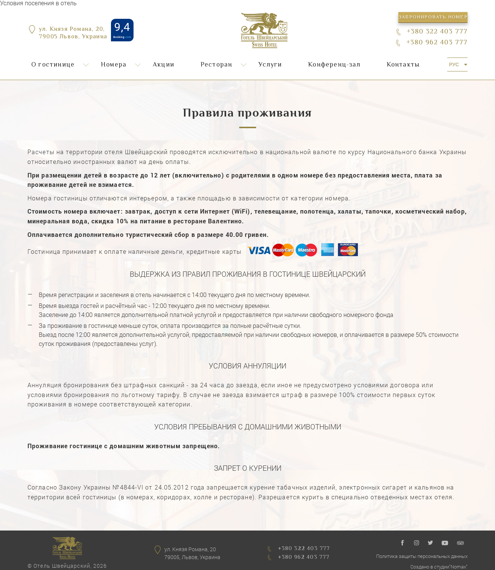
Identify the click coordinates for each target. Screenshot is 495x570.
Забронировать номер (433, 17)
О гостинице (52, 65)
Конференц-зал (334, 65)
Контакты (403, 65)
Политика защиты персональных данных (422, 556)
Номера (113, 65)
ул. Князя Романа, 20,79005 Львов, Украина (73, 34)
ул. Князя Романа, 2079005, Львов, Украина (192, 553)
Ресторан (216, 65)
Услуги (270, 65)
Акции (163, 65)
